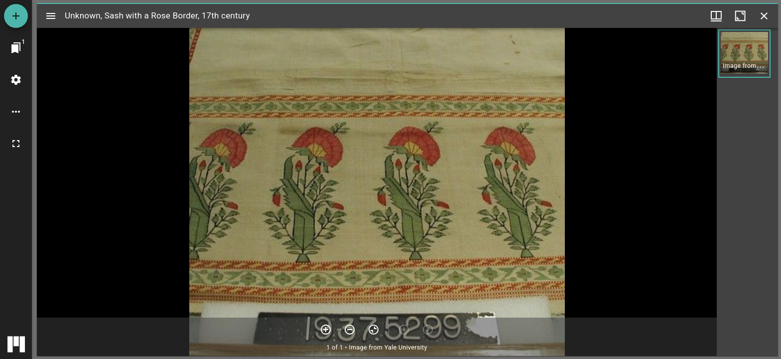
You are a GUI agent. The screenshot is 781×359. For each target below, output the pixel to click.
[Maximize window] (740, 16)
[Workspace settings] (16, 80)
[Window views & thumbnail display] (716, 16)
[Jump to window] (16, 48)
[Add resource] (16, 16)
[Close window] (764, 16)
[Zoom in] (326, 330)
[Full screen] (16, 144)
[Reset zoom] (374, 330)
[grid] (747, 192)
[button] (744, 53)
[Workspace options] (16, 112)
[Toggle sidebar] (51, 16)
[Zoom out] (350, 330)
